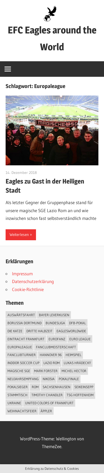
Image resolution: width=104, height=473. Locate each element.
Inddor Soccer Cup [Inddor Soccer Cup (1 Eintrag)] (23, 363)
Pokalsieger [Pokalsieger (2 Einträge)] (17, 387)
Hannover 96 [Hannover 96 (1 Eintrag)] (51, 355)
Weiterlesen (19, 234)
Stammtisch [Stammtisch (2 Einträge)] (17, 395)
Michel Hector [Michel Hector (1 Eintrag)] (74, 371)
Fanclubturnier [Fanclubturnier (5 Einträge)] (21, 355)
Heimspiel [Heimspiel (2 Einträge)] (73, 355)
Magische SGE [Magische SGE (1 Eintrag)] (18, 371)
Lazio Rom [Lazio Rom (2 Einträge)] (51, 363)
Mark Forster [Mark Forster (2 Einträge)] (46, 371)
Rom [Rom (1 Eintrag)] (35, 387)
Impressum (22, 273)
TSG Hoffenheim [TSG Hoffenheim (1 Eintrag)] (80, 395)
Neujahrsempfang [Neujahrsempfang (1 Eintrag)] (23, 379)
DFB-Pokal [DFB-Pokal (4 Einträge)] (77, 323)
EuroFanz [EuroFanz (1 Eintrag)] (57, 339)
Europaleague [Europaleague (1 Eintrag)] (19, 347)
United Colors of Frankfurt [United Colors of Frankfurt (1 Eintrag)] (49, 403)
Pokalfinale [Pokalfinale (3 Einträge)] (69, 379)
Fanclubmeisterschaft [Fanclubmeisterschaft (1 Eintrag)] (56, 347)
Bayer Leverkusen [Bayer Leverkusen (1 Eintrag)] (54, 315)
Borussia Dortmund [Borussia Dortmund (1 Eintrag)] (24, 323)
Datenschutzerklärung (33, 281)
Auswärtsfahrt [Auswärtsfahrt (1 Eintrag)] (21, 315)
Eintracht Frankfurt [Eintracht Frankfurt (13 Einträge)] (26, 339)
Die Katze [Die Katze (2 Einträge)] (14, 331)
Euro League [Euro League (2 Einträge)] (80, 339)
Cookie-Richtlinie (28, 289)
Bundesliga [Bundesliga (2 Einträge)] (55, 323)
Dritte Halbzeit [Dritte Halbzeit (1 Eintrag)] (39, 331)
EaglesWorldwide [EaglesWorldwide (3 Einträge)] (71, 331)
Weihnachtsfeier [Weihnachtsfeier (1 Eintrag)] (22, 411)
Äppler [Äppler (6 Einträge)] (46, 411)
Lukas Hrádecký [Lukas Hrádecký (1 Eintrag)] (77, 363)
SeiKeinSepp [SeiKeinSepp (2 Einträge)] (83, 387)
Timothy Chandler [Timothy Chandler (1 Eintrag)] (47, 395)
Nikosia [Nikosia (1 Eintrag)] (49, 379)
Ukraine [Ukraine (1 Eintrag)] (14, 403)
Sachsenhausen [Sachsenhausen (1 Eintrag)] (56, 387)
